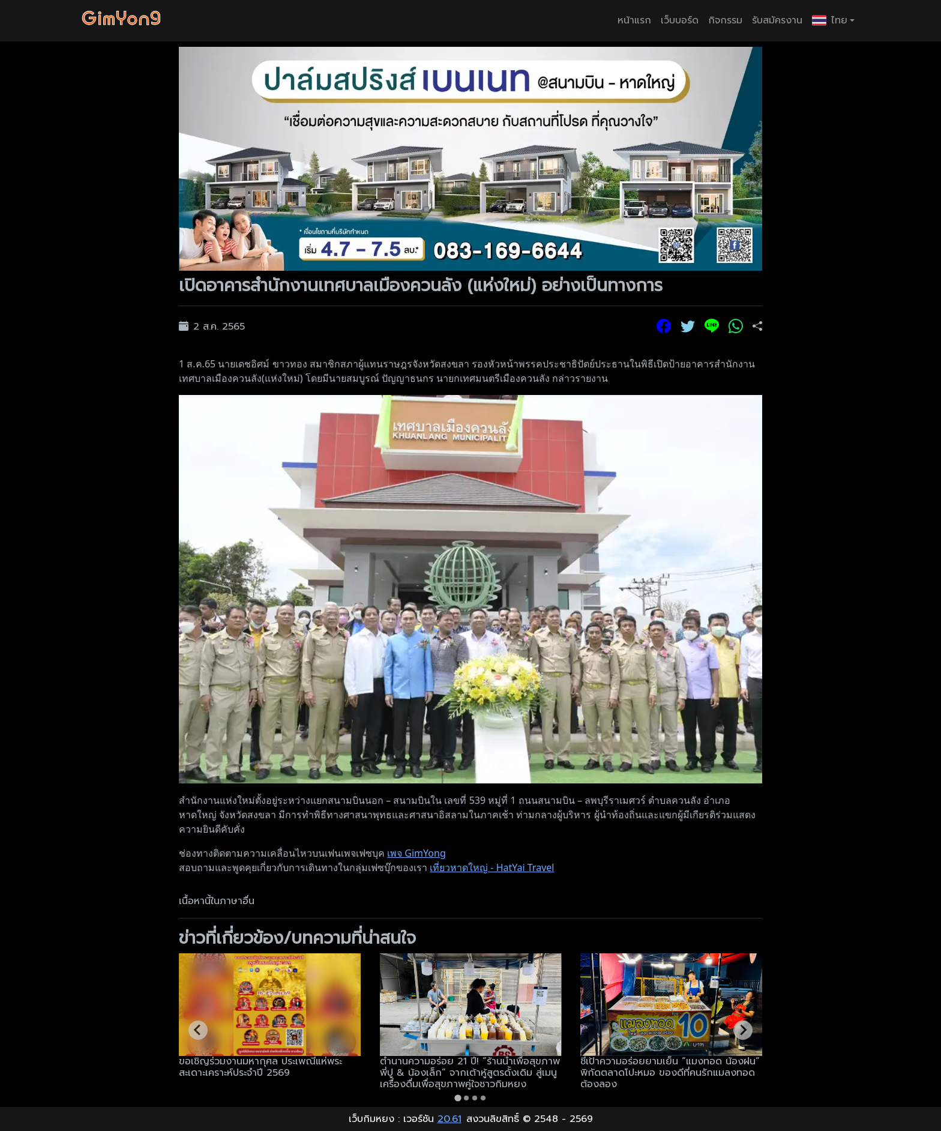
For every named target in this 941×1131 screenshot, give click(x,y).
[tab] (457, 1097)
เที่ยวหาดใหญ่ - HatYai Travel (492, 867)
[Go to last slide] (198, 1030)
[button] (833, 20)
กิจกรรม (725, 20)
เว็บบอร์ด (680, 20)
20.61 (449, 1119)
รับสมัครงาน (777, 20)
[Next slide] (743, 1030)
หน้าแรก (634, 20)
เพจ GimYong (416, 853)
